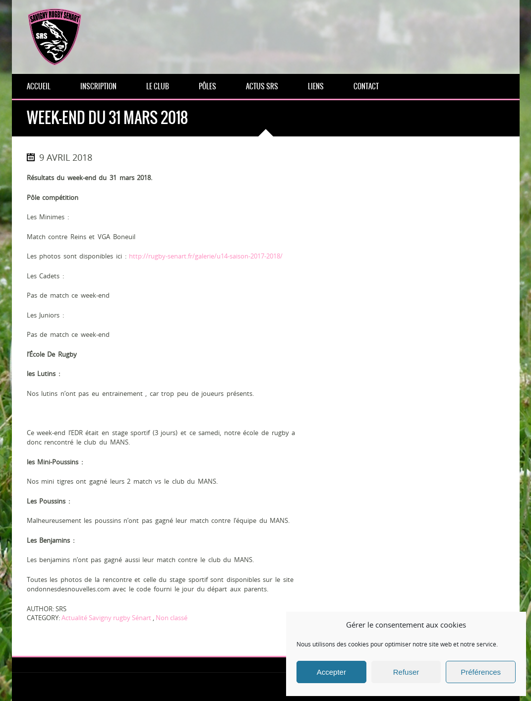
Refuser (406, 672)
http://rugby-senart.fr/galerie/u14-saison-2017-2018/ (206, 256)
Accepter (331, 672)
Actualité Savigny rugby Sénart (106, 617)
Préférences (481, 672)
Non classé (171, 617)
